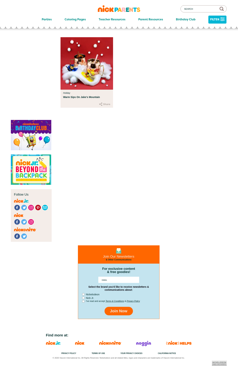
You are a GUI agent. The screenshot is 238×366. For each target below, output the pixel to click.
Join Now (118, 311)
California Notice (167, 353)
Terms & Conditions (115, 301)
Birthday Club (186, 19)
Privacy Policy (133, 301)
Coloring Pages (75, 19)
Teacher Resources (112, 19)
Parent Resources (150, 19)
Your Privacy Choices (132, 353)
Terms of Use (98, 353)
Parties (47, 19)
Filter (217, 19)
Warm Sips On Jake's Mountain (81, 97)
